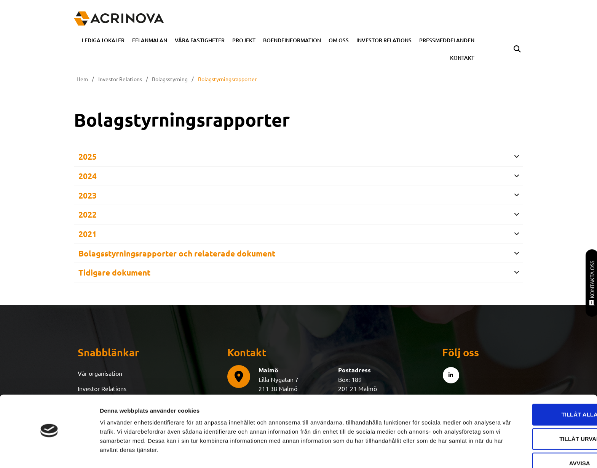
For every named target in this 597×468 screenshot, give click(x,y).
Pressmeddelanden (446, 40)
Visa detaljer (414, 453)
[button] (517, 49)
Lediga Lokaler (103, 40)
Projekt (243, 40)
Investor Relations (384, 40)
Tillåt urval (533, 417)
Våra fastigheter (200, 40)
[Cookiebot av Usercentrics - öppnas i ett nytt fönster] (49, 453)
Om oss (339, 40)
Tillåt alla (533, 392)
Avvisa (533, 441)
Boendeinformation (292, 40)
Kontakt (462, 57)
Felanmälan (149, 40)
